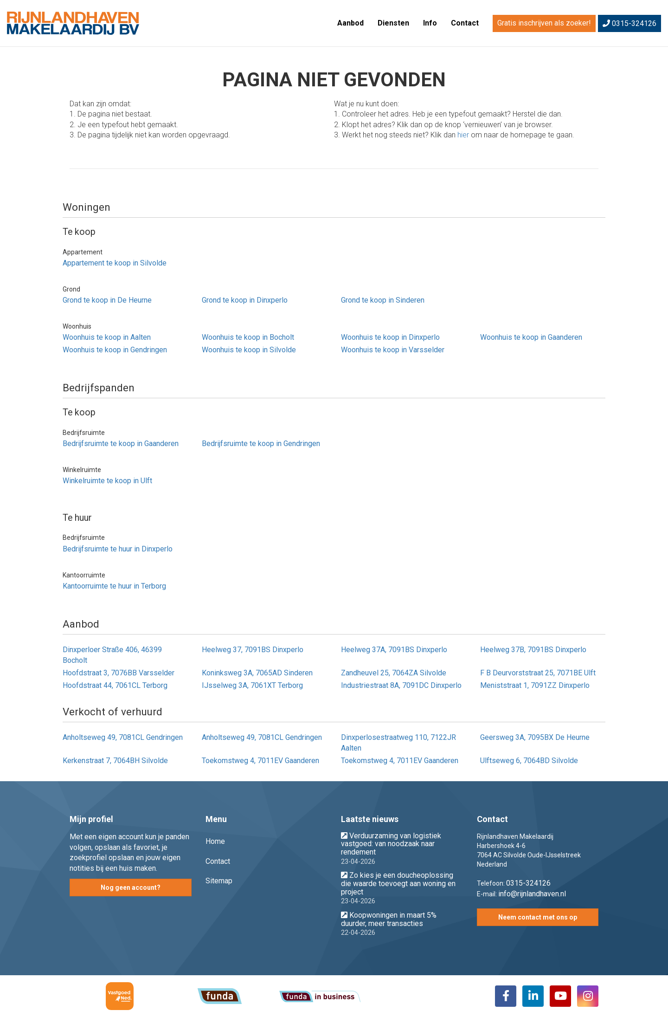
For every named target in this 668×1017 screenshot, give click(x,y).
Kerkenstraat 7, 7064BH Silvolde (115, 760)
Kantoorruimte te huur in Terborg (114, 586)
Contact (465, 23)
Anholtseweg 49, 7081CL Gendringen (123, 737)
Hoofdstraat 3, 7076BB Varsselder (118, 672)
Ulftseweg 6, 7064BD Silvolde (529, 760)
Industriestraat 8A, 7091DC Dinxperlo (401, 685)
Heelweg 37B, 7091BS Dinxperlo (533, 649)
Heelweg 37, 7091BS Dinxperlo (252, 649)
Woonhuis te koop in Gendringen (115, 349)
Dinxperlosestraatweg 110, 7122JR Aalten (398, 742)
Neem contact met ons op (537, 917)
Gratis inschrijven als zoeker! (544, 23)
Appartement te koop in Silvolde (115, 263)
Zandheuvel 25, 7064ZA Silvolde (393, 672)
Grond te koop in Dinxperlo (245, 300)
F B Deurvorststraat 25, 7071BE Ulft (538, 672)
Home (215, 841)
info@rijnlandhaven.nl (532, 893)
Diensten (393, 23)
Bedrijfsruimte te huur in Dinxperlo (118, 548)
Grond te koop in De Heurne (107, 300)
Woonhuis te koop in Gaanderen (531, 337)
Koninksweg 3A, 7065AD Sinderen (257, 672)
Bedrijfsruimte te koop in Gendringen (261, 443)
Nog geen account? (131, 887)
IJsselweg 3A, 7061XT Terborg (252, 685)
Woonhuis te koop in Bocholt (248, 337)
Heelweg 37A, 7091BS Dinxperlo (394, 649)
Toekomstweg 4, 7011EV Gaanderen (260, 760)
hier (463, 134)
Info (430, 23)
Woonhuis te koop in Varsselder (392, 349)
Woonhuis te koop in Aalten (107, 337)
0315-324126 (629, 23)
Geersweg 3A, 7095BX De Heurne (535, 737)
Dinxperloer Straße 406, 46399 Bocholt (112, 655)
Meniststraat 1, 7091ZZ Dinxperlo (535, 685)
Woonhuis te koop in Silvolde (249, 349)
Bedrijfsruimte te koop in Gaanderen (121, 443)
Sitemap (219, 880)
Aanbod (350, 23)
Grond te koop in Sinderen (382, 300)
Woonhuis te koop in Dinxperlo (390, 337)
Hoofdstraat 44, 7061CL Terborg (115, 685)
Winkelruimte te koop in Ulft (107, 480)
